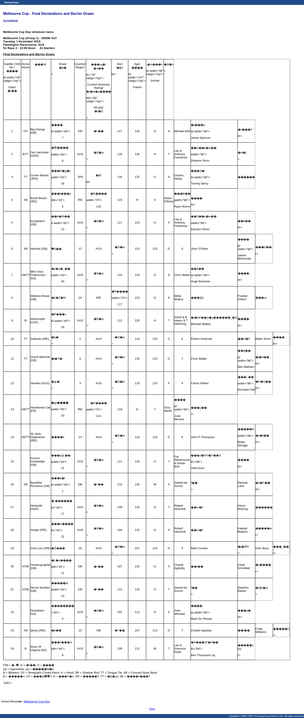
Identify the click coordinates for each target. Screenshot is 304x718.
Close (152, 708)
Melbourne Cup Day (37, 701)
